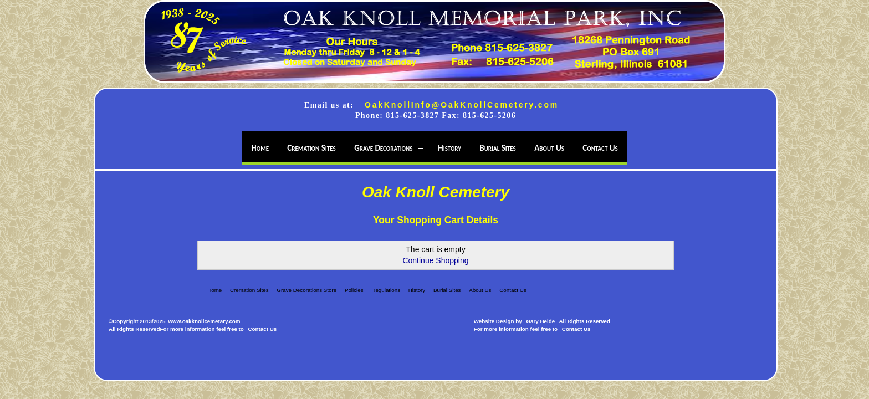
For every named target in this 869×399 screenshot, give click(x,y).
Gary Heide (540, 321)
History (416, 290)
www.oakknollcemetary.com (204, 321)
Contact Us (512, 290)
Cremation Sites (249, 290)
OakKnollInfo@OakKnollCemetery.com (462, 104)
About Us (480, 290)
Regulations (385, 290)
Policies (354, 290)
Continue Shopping (435, 260)
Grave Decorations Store (306, 290)
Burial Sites (447, 290)
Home (214, 290)
